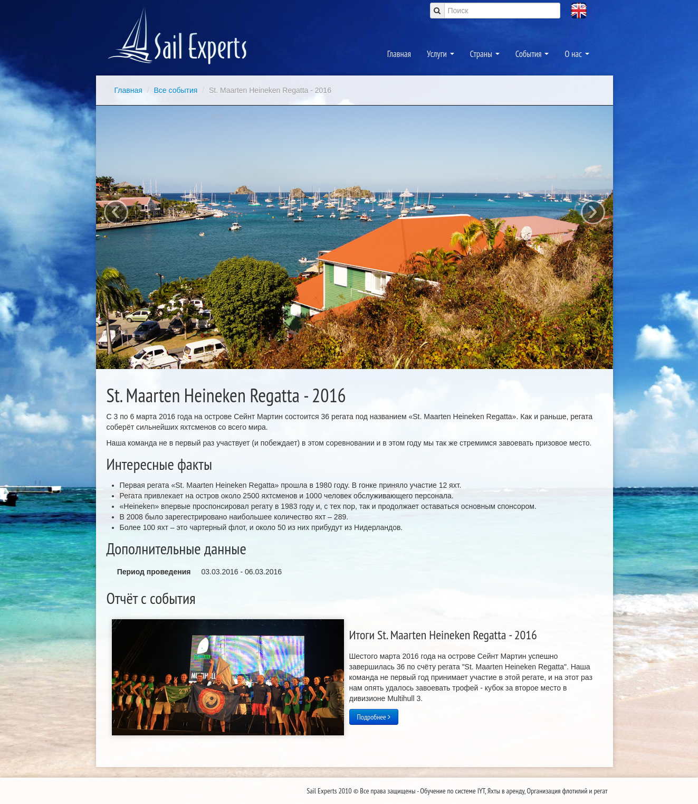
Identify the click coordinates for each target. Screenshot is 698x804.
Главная (399, 54)
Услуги (440, 54)
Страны (485, 54)
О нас (577, 54)
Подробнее (373, 717)
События (532, 54)
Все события (176, 90)
